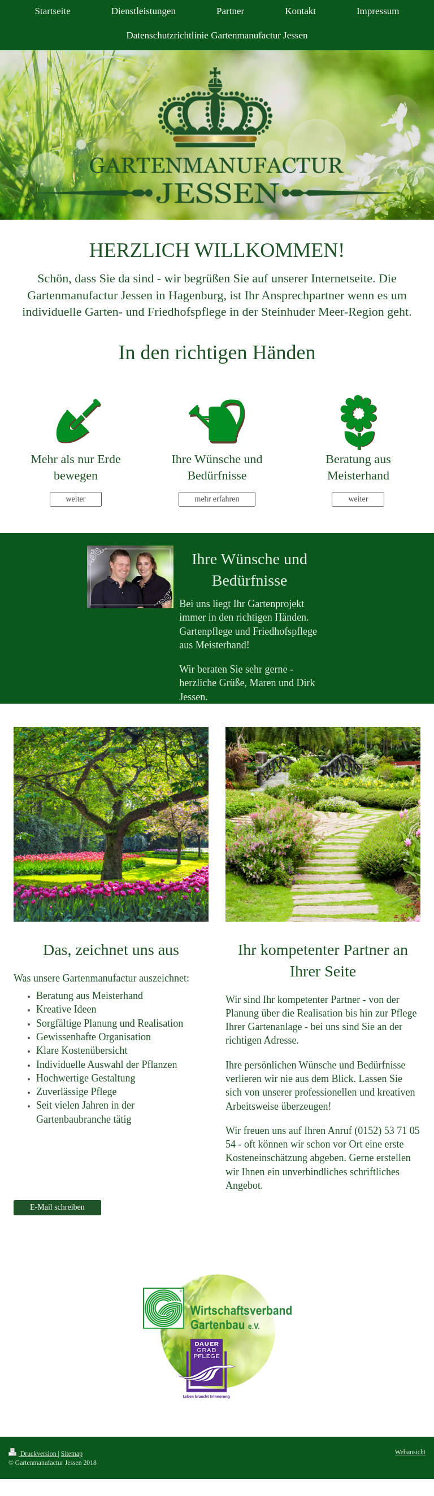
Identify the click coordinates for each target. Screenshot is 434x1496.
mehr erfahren (217, 499)
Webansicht (410, 1452)
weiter (76, 499)
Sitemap (72, 1454)
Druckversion (33, 1454)
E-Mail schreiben (57, 1207)
